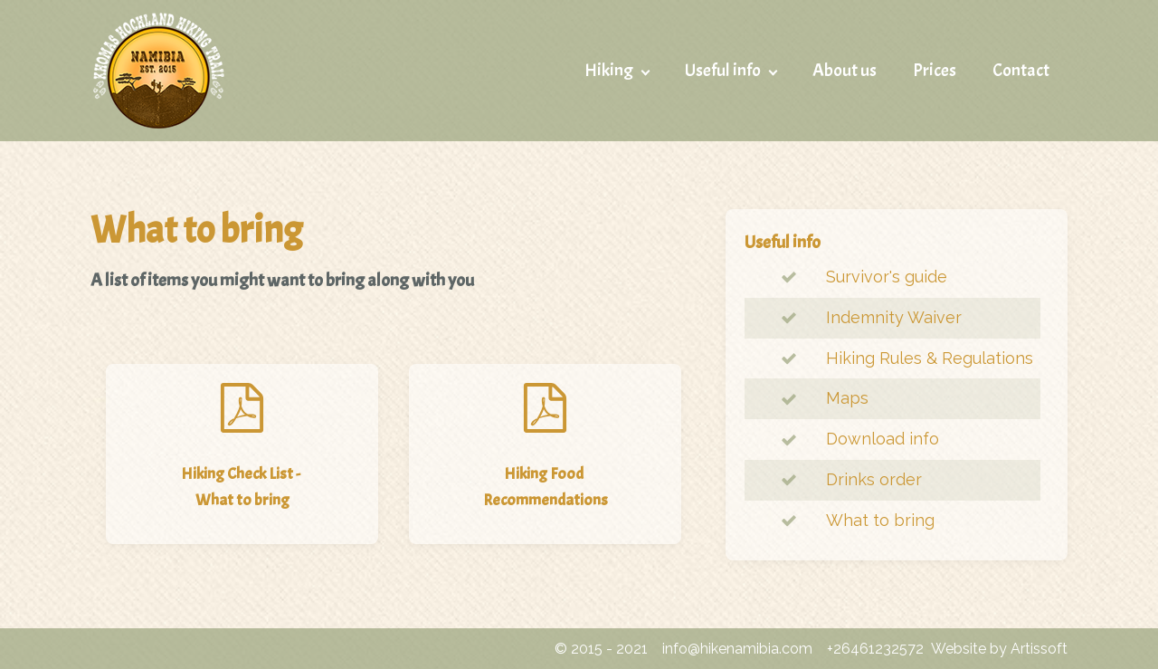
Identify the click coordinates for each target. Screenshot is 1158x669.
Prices (934, 70)
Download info (882, 438)
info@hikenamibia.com (737, 648)
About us (844, 70)
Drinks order (874, 479)
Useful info (723, 70)
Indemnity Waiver (894, 317)
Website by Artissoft (999, 648)
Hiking (608, 70)
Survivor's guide (886, 276)
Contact (1020, 70)
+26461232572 (875, 648)
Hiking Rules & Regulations (929, 358)
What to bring (880, 520)
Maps (847, 397)
